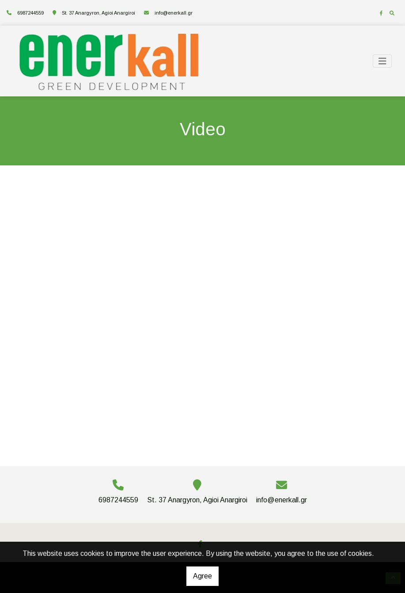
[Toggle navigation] (382, 61)
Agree (202, 576)
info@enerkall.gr (174, 12)
